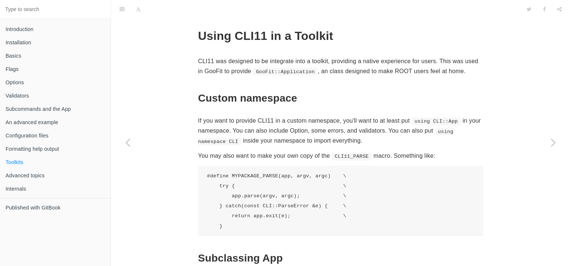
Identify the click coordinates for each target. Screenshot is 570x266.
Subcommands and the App (38, 109)
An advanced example (32, 122)
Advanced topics (25, 175)
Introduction (20, 29)
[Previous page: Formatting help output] (127, 142)
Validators (17, 96)
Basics (13, 56)
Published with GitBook (33, 208)
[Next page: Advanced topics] (553, 142)
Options (15, 82)
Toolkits (14, 162)
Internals (16, 189)
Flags (12, 69)
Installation (18, 42)
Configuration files (27, 136)
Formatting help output (32, 149)
